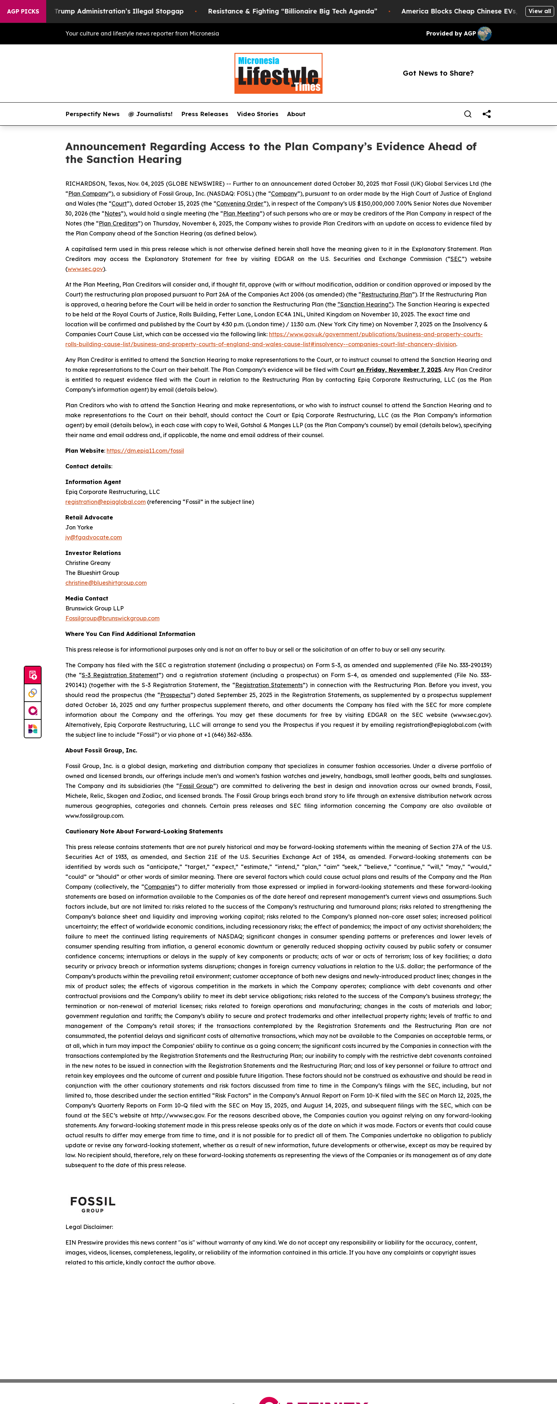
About (296, 114)
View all (540, 11)
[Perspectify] (33, 693)
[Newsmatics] (33, 729)
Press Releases (204, 114)
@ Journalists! (150, 114)
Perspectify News (92, 114)
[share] (487, 114)
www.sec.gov (85, 268)
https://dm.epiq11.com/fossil (145, 450)
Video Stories (257, 114)
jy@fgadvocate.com (93, 537)
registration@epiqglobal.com (105, 501)
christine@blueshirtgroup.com (106, 582)
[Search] (467, 114)
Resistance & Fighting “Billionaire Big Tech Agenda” (300, 11)
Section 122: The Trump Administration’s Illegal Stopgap (99, 11)
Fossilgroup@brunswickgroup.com (112, 618)
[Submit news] (33, 675)
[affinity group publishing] (33, 711)
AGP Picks (23, 11)
